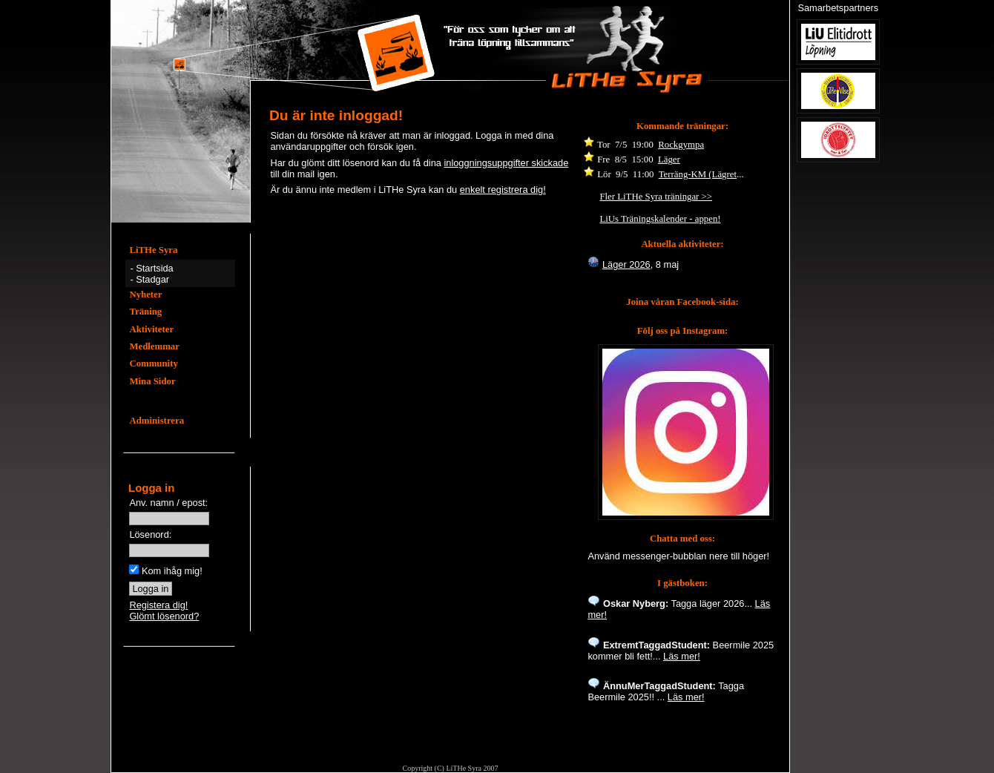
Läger (669, 159)
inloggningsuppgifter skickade (506, 162)
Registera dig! (158, 605)
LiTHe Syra (153, 250)
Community (153, 363)
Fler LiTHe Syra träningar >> (655, 196)
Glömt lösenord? (164, 616)
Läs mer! (681, 656)
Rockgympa (681, 144)
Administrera (156, 420)
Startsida (155, 268)
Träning (145, 311)
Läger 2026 (626, 264)
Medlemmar (154, 346)
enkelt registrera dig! (503, 189)
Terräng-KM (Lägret (698, 174)
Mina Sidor (152, 381)
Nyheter (145, 294)
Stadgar (152, 279)
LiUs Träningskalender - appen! (659, 219)
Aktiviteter (151, 329)
